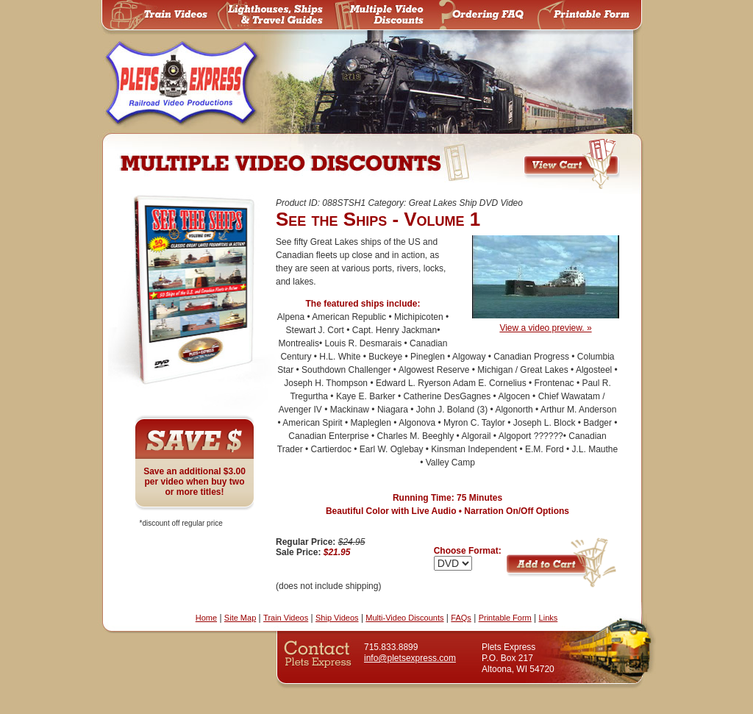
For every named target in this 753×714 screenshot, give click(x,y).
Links (548, 617)
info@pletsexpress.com (410, 658)
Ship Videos (337, 617)
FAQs (461, 617)
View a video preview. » (545, 323)
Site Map (240, 617)
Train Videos (285, 617)
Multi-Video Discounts (404, 617)
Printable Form (505, 617)
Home (206, 617)
